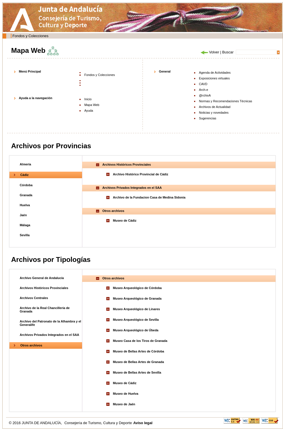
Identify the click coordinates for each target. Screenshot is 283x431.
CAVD (203, 84)
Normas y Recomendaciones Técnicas (225, 101)
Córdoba (26, 185)
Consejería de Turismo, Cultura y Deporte (98, 423)
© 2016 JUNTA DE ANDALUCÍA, (36, 423)
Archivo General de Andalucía (42, 278)
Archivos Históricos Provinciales (44, 288)
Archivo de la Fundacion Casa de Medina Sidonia (149, 197)
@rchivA (205, 95)
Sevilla (24, 235)
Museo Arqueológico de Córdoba (137, 288)
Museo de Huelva (125, 393)
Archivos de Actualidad (214, 107)
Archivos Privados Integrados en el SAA (49, 334)
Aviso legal (142, 423)
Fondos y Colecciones (30, 36)
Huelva (25, 205)
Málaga (25, 225)
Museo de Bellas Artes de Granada (138, 362)
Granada (26, 195)
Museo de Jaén (124, 404)
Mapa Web (91, 105)
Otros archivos (31, 345)
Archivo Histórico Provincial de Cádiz (140, 174)
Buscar (228, 52)
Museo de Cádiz (124, 220)
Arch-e (203, 89)
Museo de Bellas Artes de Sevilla (137, 372)
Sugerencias (207, 118)
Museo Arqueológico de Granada (137, 298)
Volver (209, 52)
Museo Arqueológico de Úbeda (135, 330)
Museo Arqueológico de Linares (136, 309)
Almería (25, 164)
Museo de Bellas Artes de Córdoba (138, 351)
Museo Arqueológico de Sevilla (136, 319)
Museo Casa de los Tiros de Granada (140, 340)
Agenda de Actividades (215, 72)
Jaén (23, 215)
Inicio (87, 99)
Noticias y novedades (213, 112)
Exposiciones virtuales (214, 78)
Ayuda (88, 110)
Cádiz (24, 175)
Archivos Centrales (34, 298)
